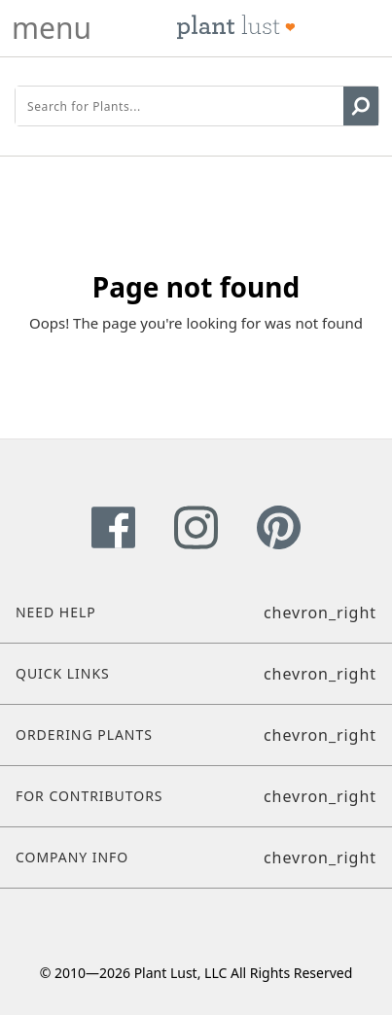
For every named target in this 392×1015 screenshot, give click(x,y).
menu (51, 28)
